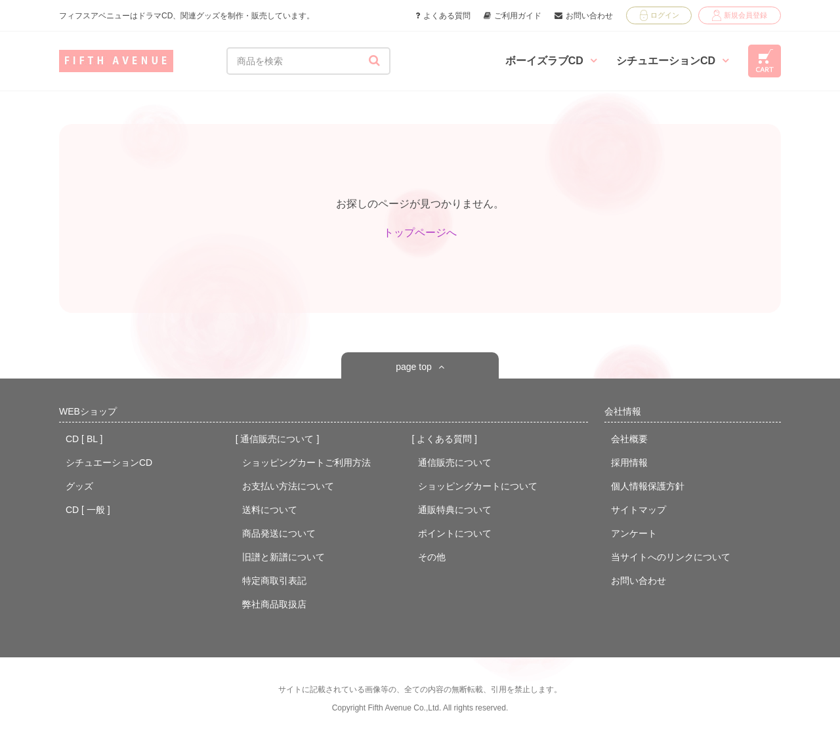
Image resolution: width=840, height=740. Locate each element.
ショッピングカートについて (477, 486)
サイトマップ (638, 509)
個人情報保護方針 (647, 486)
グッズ (79, 486)
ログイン (659, 15)
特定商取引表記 (274, 580)
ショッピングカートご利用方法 (306, 462)
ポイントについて (455, 533)
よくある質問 (443, 15)
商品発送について (279, 533)
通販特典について (455, 509)
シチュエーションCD (672, 60)
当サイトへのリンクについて (670, 557)
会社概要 (629, 439)
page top (414, 366)
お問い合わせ (584, 15)
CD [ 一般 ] (88, 509)
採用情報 (629, 462)
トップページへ (420, 232)
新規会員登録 (739, 15)
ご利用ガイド (512, 15)
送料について (269, 509)
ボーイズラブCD (551, 60)
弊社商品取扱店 (274, 604)
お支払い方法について (288, 486)
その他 (432, 557)
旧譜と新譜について (283, 557)
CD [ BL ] (84, 439)
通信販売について (455, 462)
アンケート (634, 533)
